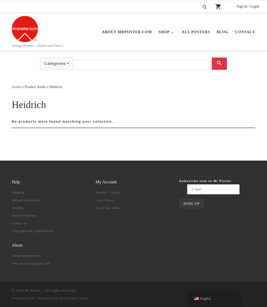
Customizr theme (77, 298)
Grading (17, 208)
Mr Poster (33, 290)
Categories (55, 63)
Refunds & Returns (25, 200)
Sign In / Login (247, 6)
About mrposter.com (26, 256)
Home (16, 87)
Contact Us (19, 223)
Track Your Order (108, 208)
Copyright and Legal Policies (32, 231)
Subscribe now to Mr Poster (205, 181)
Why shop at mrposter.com (31, 263)
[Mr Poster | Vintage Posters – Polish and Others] (25, 28)
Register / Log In (108, 192)
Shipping (18, 192)
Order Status (104, 200)
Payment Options (24, 215)
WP (31, 298)
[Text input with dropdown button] (142, 65)
